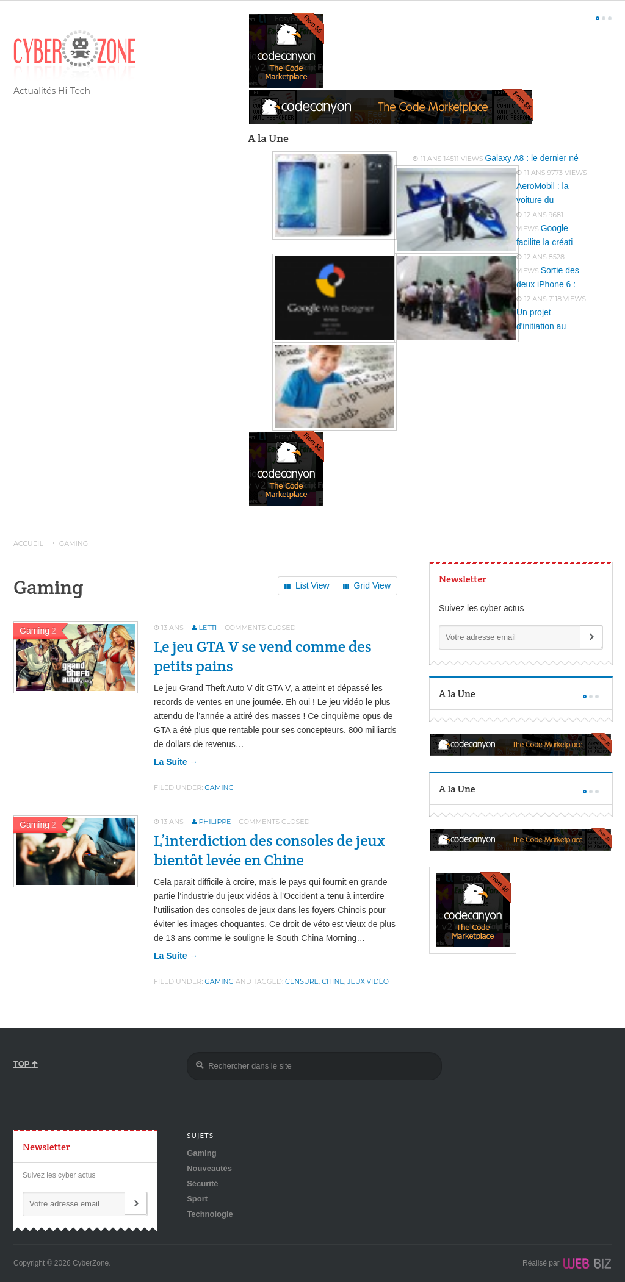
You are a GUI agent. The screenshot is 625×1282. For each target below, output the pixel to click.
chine (333, 981)
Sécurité (202, 1183)
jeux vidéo (368, 981)
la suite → (176, 762)
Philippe (215, 821)
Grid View (367, 586)
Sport (197, 1198)
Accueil (28, 543)
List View (307, 586)
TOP (25, 1064)
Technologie (210, 1214)
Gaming (219, 787)
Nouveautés (209, 1168)
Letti (208, 627)
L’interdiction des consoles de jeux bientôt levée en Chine (269, 850)
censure (302, 981)
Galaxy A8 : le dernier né (531, 158)
